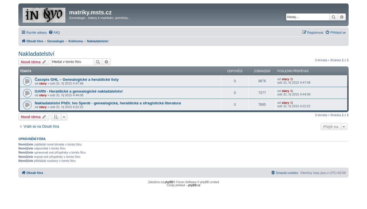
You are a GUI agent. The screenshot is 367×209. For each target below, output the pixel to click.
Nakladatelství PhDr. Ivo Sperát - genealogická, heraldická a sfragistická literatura (108, 103)
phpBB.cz (194, 185)
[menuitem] (54, 32)
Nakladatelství (36, 54)
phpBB (169, 182)
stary (42, 83)
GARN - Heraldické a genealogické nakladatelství (78, 91)
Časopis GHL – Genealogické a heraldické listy (77, 79)
